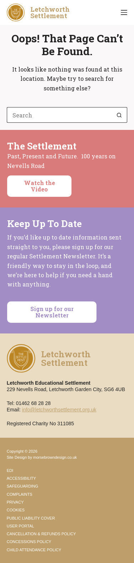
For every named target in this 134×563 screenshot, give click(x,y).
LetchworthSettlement (50, 12)
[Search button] (119, 115)
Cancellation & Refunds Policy (41, 534)
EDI (10, 470)
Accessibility (21, 478)
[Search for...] (59, 115)
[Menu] (124, 12)
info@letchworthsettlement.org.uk (59, 409)
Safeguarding (22, 486)
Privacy (15, 502)
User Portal (20, 526)
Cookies (16, 510)
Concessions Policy (29, 542)
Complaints (20, 494)
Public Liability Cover (31, 518)
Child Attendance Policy (34, 550)
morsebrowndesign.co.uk (55, 457)
